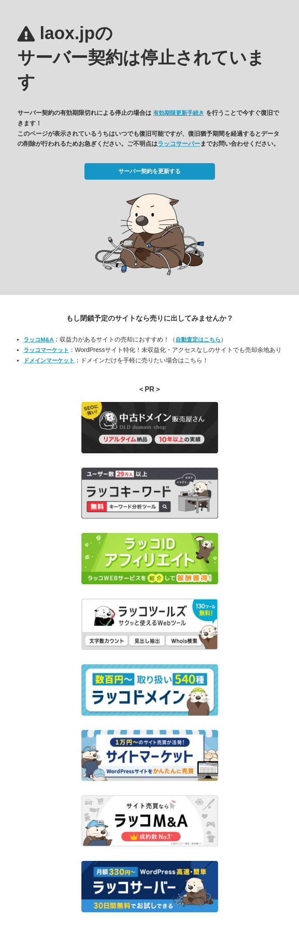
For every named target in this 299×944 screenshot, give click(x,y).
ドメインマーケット (49, 360)
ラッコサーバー (179, 143)
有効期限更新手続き (178, 113)
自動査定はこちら (198, 339)
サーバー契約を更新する (149, 171)
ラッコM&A (39, 339)
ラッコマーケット (46, 350)
